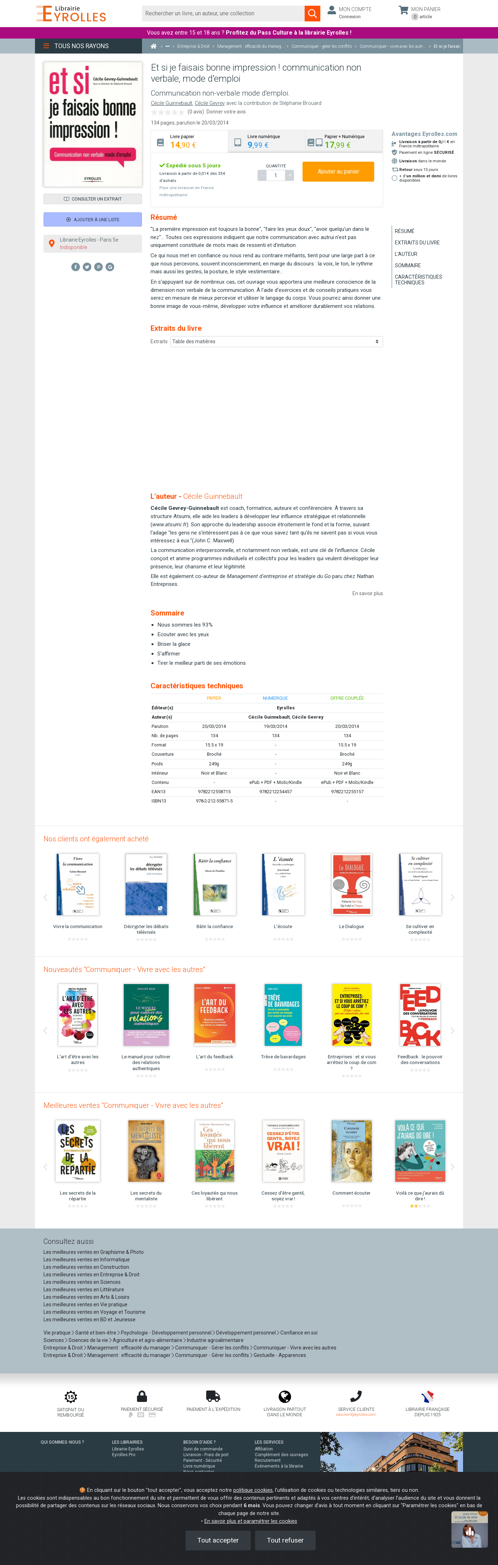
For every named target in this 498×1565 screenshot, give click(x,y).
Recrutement (268, 1460)
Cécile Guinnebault (171, 103)
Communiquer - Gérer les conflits (212, 1348)
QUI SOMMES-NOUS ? (62, 1442)
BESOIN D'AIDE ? (199, 1442)
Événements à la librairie (279, 1466)
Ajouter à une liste (93, 219)
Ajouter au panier (338, 171)
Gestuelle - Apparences (280, 1355)
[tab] (189, 141)
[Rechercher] (223, 13)
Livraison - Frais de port (206, 1454)
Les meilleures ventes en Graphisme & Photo (94, 1252)
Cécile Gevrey (210, 103)
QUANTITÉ (276, 165)
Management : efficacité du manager (129, 1348)
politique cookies (253, 1490)
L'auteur (406, 254)
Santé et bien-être (95, 1333)
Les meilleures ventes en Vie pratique (85, 1304)
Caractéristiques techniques (418, 279)
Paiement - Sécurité (202, 1460)
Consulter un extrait (93, 199)
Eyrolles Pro (123, 1454)
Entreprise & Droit (63, 1348)
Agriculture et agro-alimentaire (147, 1340)
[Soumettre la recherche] (312, 13)
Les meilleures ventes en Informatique (87, 1259)
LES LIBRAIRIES (127, 1442)
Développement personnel (246, 1333)
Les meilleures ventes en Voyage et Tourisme (95, 1312)
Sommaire (408, 265)
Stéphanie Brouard (300, 103)
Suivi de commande (203, 1449)
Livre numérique (199, 1466)
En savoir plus (367, 593)
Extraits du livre (417, 242)
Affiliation (264, 1449)
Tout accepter (218, 1540)
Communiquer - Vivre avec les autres (295, 1348)
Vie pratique (57, 1333)
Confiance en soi (298, 1333)
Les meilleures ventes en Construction (86, 1267)
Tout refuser (285, 1540)
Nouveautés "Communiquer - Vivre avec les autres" (124, 969)
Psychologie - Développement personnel (166, 1333)
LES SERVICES (269, 1442)
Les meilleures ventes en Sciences (82, 1282)
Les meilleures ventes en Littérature (84, 1289)
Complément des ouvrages (281, 1454)
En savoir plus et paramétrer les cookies (250, 1521)
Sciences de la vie (88, 1340)
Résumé (405, 231)
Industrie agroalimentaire (215, 1340)
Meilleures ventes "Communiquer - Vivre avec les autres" (133, 1105)
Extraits (159, 341)
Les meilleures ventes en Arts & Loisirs (86, 1297)
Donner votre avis (226, 112)
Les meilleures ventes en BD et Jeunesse (90, 1319)
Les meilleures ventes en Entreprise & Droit (91, 1274)
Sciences (54, 1340)
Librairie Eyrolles (128, 1449)
